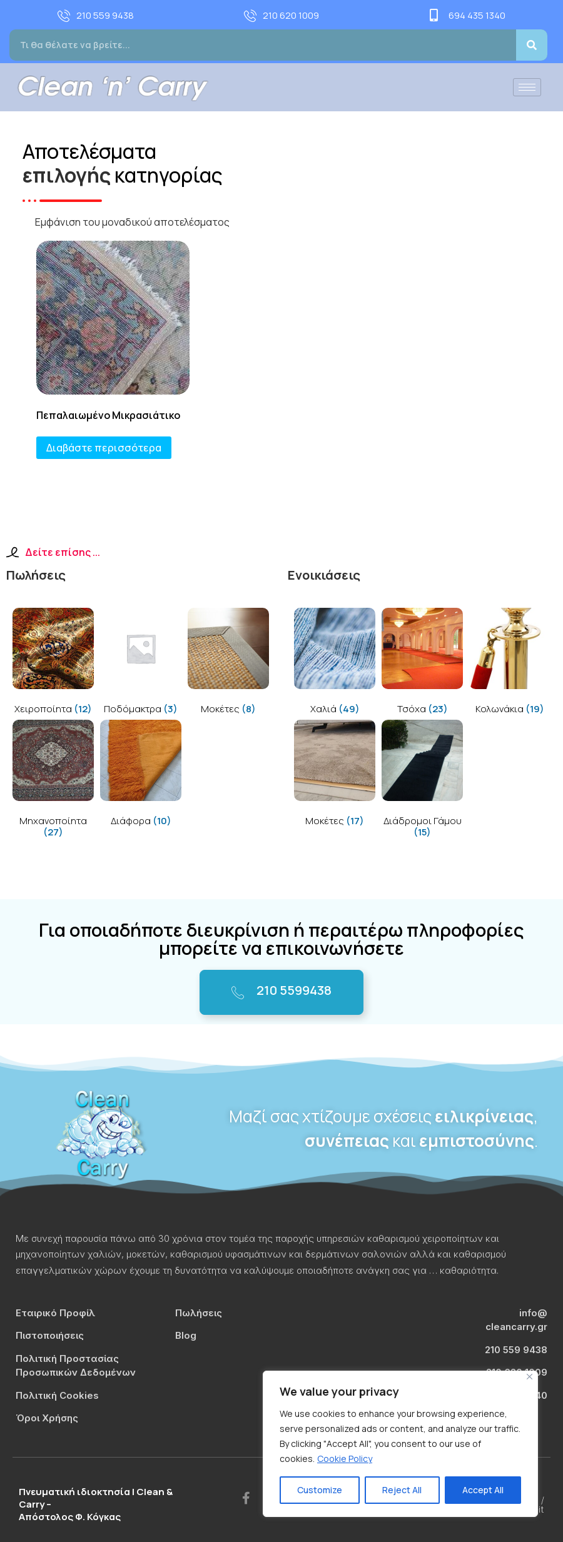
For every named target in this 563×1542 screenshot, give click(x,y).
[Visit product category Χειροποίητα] (53, 664)
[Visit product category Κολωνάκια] (509, 664)
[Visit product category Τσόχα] (422, 664)
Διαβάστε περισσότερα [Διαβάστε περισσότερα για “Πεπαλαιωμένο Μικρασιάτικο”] (103, 448)
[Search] (531, 45)
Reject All (402, 1490)
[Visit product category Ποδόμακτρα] (140, 664)
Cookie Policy (344, 1458)
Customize (319, 1490)
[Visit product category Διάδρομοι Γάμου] (422, 781)
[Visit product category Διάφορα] (140, 776)
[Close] (529, 1376)
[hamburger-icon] (527, 87)
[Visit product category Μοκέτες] (228, 664)
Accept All (483, 1490)
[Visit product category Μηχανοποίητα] (53, 781)
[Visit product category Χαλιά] (334, 664)
